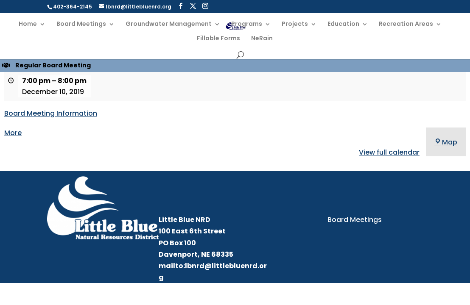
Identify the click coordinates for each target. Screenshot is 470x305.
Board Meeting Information (50, 113)
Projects (295, 24)
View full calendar (389, 152)
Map (445, 142)
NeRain (262, 38)
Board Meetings (81, 24)
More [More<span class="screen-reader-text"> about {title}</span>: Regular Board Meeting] (13, 133)
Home (28, 24)
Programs (246, 24)
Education (343, 24)
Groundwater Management (169, 24)
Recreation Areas (406, 24)
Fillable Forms (218, 38)
